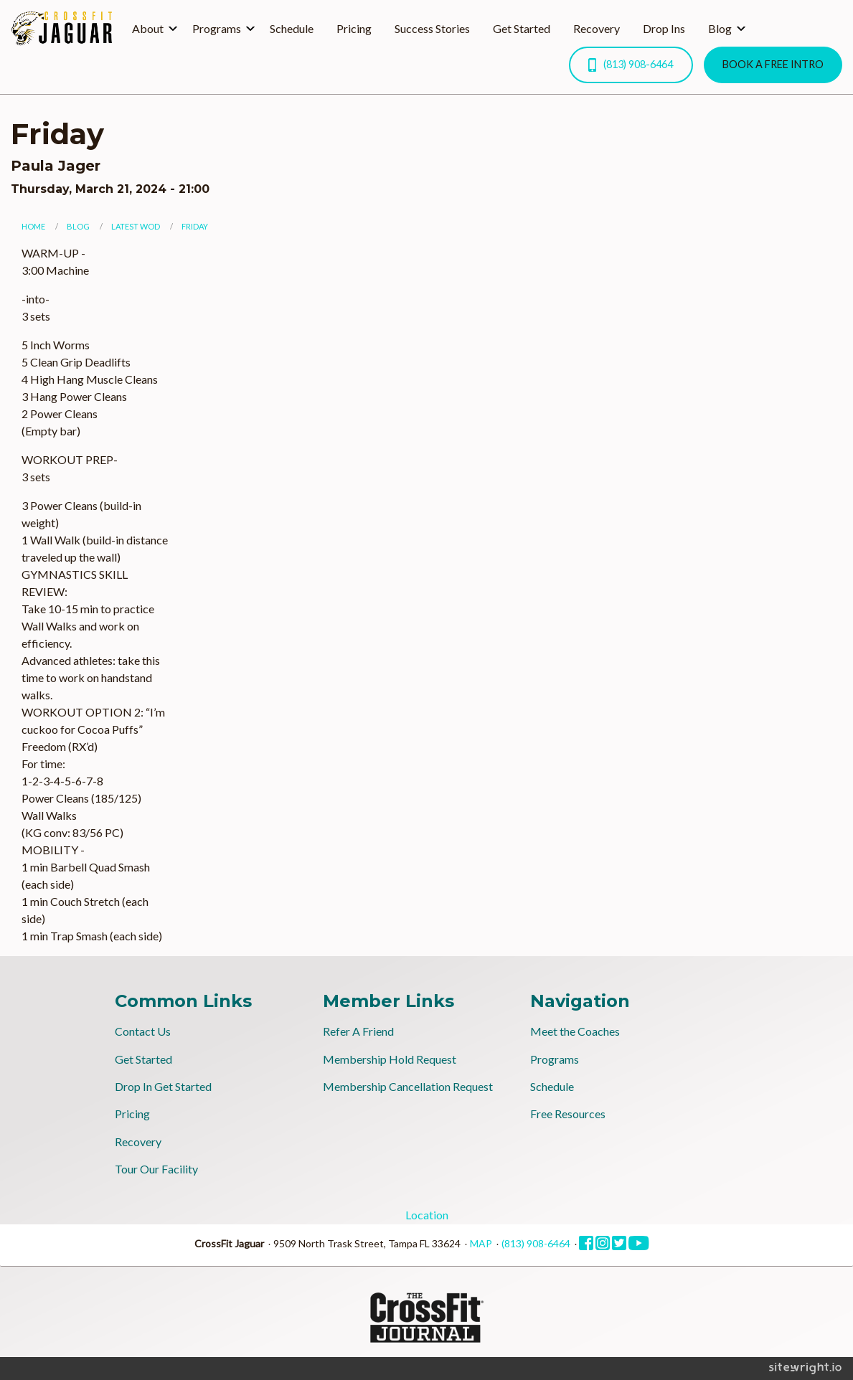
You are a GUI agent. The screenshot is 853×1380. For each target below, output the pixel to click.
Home (33, 226)
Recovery (596, 28)
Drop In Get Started (163, 1086)
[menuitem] (151, 28)
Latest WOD (135, 226)
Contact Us (143, 1031)
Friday (195, 226)
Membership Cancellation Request (408, 1086)
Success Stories (432, 28)
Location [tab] (426, 1214)
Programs (216, 28)
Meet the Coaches (575, 1031)
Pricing (354, 28)
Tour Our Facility (156, 1169)
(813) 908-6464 (630, 65)
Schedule (292, 28)
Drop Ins (664, 28)
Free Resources (567, 1113)
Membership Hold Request (389, 1059)
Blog (720, 28)
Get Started (521, 28)
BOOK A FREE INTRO (773, 64)
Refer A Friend (358, 1031)
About (148, 28)
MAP (481, 1243)
